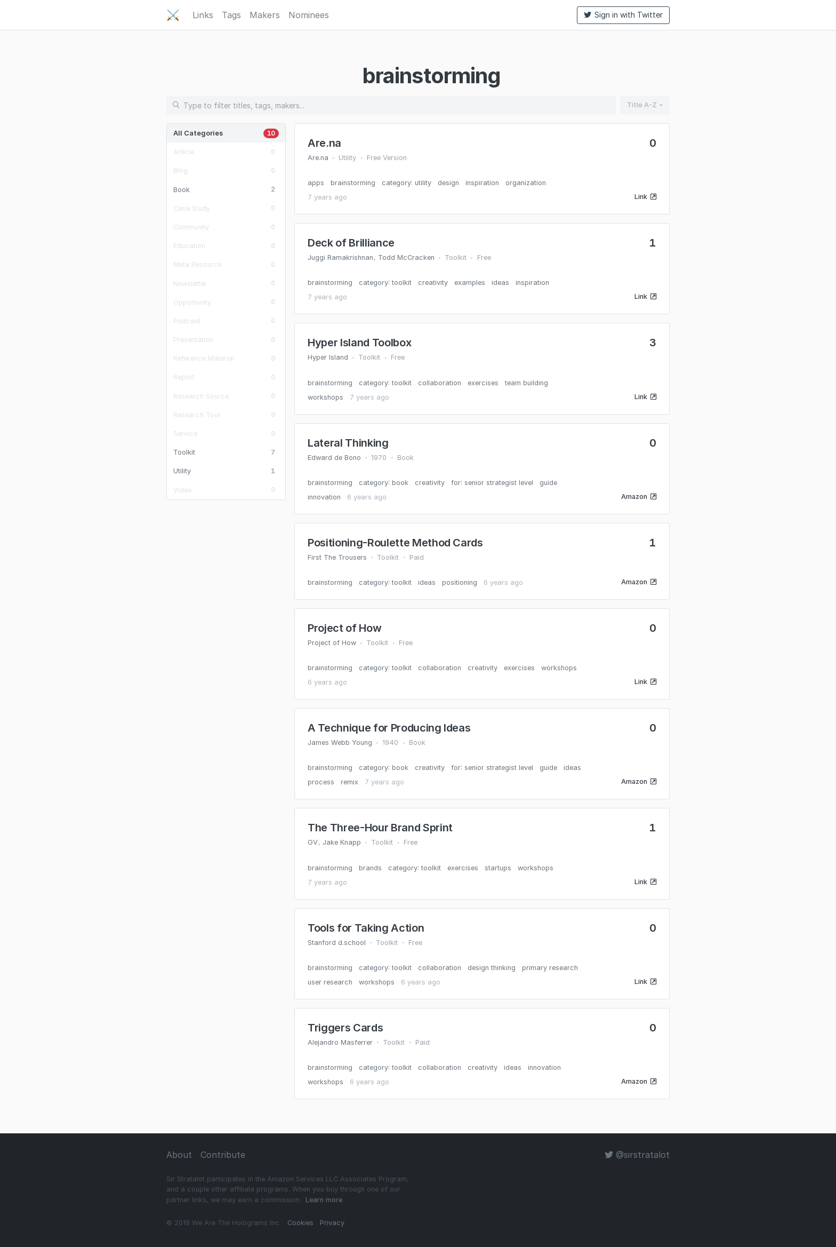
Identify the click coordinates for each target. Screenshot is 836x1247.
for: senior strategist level (492, 483)
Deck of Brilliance (351, 242)
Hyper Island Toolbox (359, 342)
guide (548, 483)
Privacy (332, 1223)
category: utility (406, 183)
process (321, 782)
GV (313, 842)
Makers (265, 15)
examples (469, 283)
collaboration (439, 383)
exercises (483, 383)
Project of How (344, 628)
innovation (324, 497)
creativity (433, 283)
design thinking (492, 968)
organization (525, 183)
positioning (459, 582)
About (179, 1154)
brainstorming (353, 183)
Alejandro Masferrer (340, 1042)
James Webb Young (340, 742)
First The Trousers (337, 557)
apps (316, 183)
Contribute (222, 1154)
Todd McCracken (406, 257)
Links (202, 15)
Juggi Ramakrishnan (340, 257)
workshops (325, 397)
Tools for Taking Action (366, 928)
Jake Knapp (342, 842)
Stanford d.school (337, 943)
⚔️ (173, 15)
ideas (500, 283)
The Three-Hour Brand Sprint (380, 827)
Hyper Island (328, 357)
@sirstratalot (637, 1154)
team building (526, 383)
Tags (231, 15)
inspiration (482, 183)
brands (370, 868)
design (448, 183)
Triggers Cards (345, 1027)
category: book (383, 483)
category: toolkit (385, 283)
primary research (550, 968)
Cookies (300, 1223)
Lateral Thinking (348, 442)
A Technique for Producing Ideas (389, 727)
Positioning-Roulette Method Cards (395, 542)
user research (330, 982)
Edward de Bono (334, 458)
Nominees (308, 15)
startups (498, 868)
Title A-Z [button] (642, 105)
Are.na (324, 143)
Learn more (324, 1200)
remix (349, 782)
